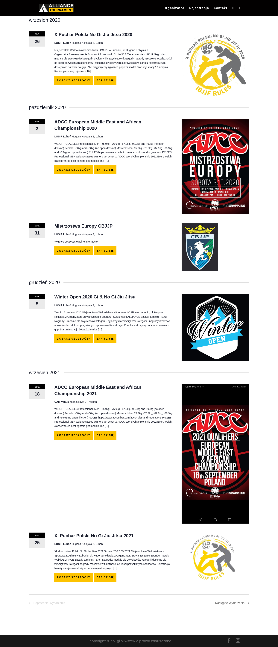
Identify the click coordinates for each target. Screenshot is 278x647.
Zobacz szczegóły (73, 80)
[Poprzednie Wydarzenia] (47, 603)
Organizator (173, 8)
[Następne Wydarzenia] (232, 603)
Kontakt (220, 8)
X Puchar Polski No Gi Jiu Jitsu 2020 (93, 34)
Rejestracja (199, 8)
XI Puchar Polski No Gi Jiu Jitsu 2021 (93, 535)
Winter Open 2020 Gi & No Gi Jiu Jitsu (94, 296)
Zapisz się (105, 80)
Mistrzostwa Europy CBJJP (83, 226)
